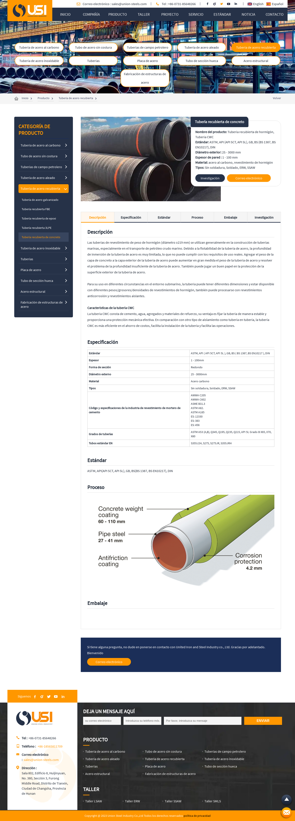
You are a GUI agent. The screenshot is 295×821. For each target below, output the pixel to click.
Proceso (197, 217)
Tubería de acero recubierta (256, 47)
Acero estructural (256, 61)
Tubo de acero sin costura (93, 47)
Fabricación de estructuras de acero (145, 78)
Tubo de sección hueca (202, 61)
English (256, 4)
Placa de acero (147, 61)
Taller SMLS (212, 801)
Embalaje (230, 217)
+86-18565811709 (50, 746)
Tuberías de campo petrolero (147, 47)
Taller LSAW (93, 801)
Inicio (25, 98)
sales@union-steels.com (129, 4)
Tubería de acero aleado (201, 47)
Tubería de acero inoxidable (39, 61)
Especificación (131, 217)
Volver (277, 98)
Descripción (97, 217)
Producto (44, 98)
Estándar (164, 217)
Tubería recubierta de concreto (219, 121)
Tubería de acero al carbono (39, 47)
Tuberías (93, 61)
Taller (91, 789)
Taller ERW (132, 801)
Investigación (264, 217)
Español (274, 4)
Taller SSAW (173, 801)
